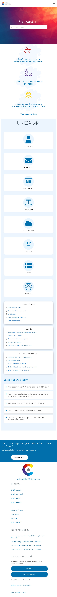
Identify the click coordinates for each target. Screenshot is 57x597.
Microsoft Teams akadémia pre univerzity (26, 545)
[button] (28, 140)
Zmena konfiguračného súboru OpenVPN (26, 542)
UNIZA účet (16, 490)
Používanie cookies (18, 592)
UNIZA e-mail (17, 494)
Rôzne (14, 518)
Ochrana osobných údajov (21, 585)
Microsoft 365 (17, 510)
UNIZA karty (16, 502)
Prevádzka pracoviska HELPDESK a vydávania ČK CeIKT (27, 537)
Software (15, 514)
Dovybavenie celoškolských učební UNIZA (26, 549)
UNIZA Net (15, 498)
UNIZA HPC (16, 522)
